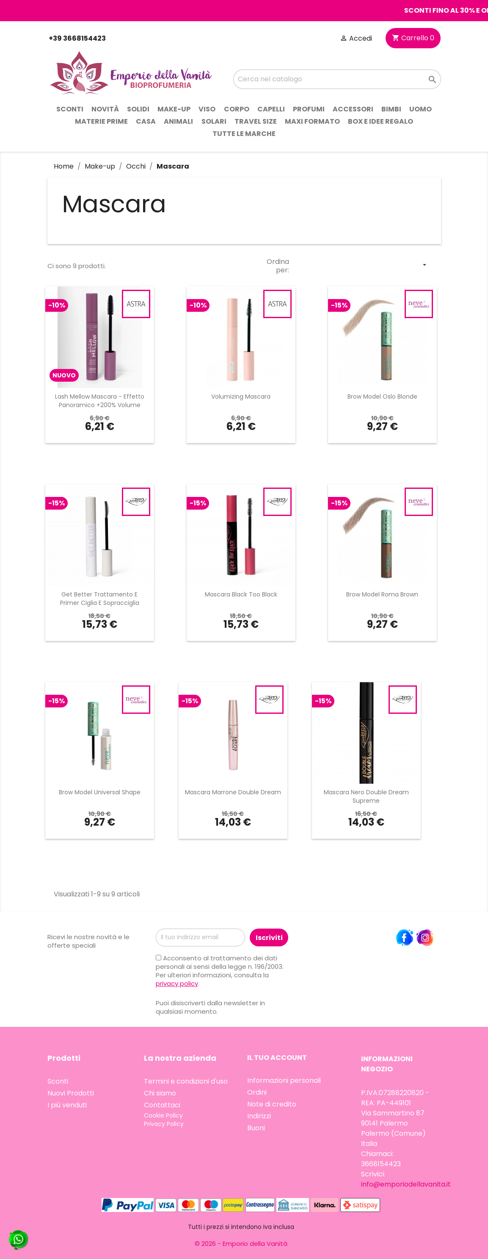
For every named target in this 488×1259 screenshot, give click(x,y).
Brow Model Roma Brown (382, 594)
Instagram (424, 937)
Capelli (271, 109)
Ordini (257, 1092)
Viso (207, 109)
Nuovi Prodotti (70, 1093)
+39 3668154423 (76, 38)
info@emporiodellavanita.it (406, 1184)
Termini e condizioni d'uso (186, 1081)
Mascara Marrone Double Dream (233, 792)
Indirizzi (259, 1116)
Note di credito (271, 1104)
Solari (213, 121)
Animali (178, 121)
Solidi (138, 109)
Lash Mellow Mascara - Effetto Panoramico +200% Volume (99, 400)
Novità (105, 109)
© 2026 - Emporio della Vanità (241, 1243)
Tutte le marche (244, 134)
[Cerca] (337, 79)
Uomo (420, 109)
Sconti (69, 109)
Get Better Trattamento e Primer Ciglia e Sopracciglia (99, 598)
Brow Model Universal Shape (100, 792)
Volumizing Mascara (240, 396)
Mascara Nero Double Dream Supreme (366, 796)
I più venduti (67, 1105)
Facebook (404, 937)
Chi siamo (160, 1093)
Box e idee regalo (380, 121)
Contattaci (162, 1105)
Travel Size (255, 121)
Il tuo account (277, 1057)
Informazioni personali (284, 1080)
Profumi (309, 109)
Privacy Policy (164, 1124)
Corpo (236, 109)
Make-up (173, 109)
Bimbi (391, 109)
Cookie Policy (163, 1115)
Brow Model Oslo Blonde (382, 396)
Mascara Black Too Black (241, 594)
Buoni (256, 1128)
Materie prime (101, 121)
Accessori (353, 109)
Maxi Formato (312, 121)
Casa (146, 121)
